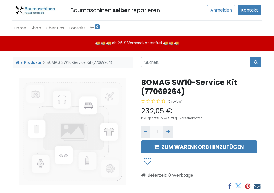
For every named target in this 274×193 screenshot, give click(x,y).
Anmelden (220, 10)
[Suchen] (255, 62)
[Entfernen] (145, 132)
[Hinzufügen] (168, 132)
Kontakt (248, 10)
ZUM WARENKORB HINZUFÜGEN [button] (199, 147)
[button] (147, 161)
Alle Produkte (28, 62)
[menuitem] (21, 28)
